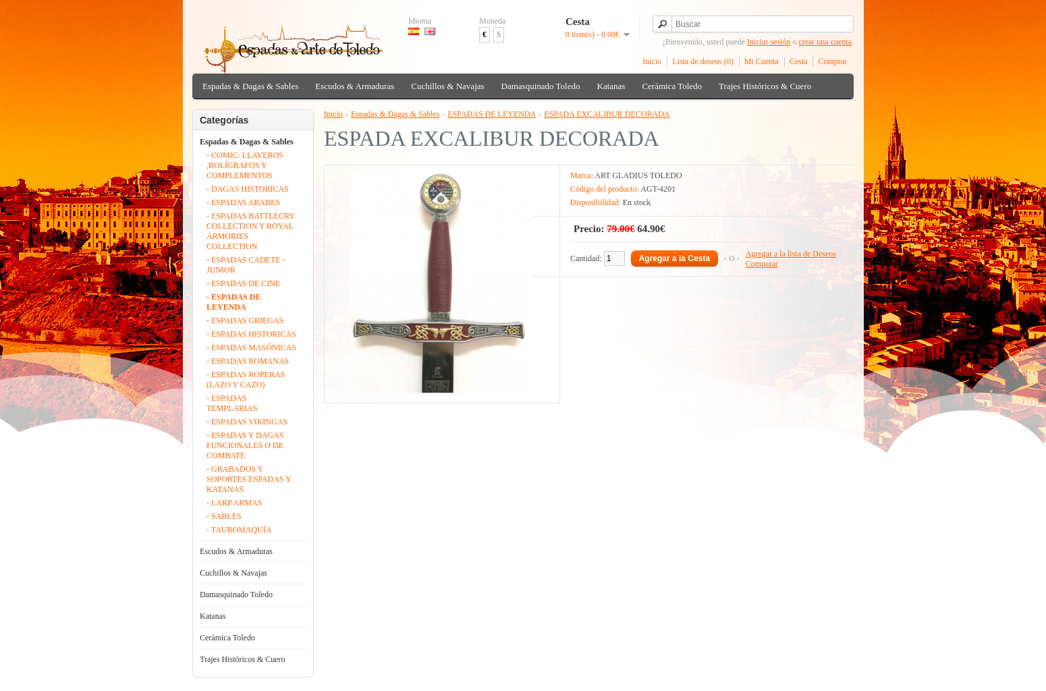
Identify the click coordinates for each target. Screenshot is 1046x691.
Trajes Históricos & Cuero (765, 86)
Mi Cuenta (761, 61)
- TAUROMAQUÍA (239, 529)
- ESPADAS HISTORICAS (251, 334)
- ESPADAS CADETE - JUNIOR (246, 265)
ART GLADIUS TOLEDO (638, 175)
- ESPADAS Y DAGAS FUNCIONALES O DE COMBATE (245, 445)
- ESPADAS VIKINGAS (247, 421)
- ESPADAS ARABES (243, 202)
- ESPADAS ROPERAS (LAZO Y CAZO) (246, 379)
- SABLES (224, 516)
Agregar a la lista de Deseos (791, 253)
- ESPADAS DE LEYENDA (233, 302)
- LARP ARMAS (234, 502)
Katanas (611, 86)
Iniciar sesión (768, 42)
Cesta (799, 61)
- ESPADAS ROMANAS (248, 361)
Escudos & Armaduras (354, 86)
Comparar (762, 264)
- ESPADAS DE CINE (243, 283)
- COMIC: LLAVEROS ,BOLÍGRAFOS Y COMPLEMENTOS (245, 165)
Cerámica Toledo (672, 86)
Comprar (832, 61)
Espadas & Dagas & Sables (250, 86)
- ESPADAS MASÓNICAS (251, 347)
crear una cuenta (825, 42)
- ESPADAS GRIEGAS (245, 320)
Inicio (651, 61)
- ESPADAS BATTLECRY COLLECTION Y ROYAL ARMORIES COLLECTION (250, 231)
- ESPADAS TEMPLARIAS (232, 403)
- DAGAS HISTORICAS (248, 189)
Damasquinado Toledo (540, 86)
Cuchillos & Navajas (447, 86)
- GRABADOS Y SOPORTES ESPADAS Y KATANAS (249, 479)
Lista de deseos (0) (702, 61)
